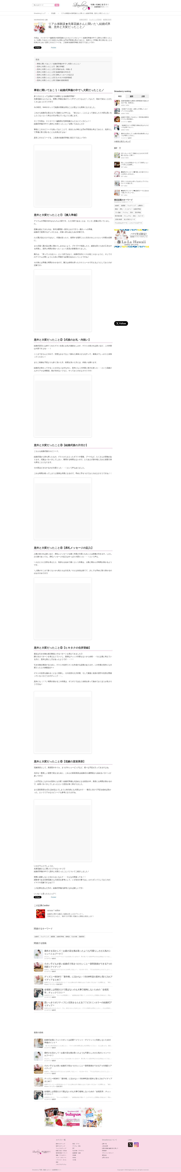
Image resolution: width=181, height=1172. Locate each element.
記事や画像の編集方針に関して (110, 1148)
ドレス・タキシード (61, 1157)
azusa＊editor (53, 910)
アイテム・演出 (76, 1146)
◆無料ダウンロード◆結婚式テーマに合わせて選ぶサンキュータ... (135, 191)
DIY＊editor (124, 167)
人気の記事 (105, 1146)
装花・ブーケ (75, 1143)
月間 (143, 96)
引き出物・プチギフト (78, 1150)
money (74, 1157)
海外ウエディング (60, 1146)
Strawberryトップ (39, 13)
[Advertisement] (73, 1022)
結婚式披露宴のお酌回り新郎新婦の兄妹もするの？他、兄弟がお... (135, 102)
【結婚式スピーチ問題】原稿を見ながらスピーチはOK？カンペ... (135, 126)
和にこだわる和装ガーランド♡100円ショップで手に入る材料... (134, 163)
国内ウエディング (60, 1143)
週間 (131, 96)
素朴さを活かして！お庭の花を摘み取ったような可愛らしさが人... (135, 134)
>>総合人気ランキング (122, 141)
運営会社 (104, 1155)
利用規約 (104, 1150)
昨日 (120, 96)
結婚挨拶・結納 (76, 1153)
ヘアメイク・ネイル (61, 1159)
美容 (57, 1162)
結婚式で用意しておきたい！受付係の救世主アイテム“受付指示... (135, 118)
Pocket (53, 48)
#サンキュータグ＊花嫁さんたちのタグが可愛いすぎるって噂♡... (134, 154)
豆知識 (53, 13)
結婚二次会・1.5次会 (61, 1150)
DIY (73, 1148)
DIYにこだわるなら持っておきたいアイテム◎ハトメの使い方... (134, 182)
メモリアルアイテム (61, 1164)
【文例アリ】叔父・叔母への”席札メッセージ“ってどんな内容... (134, 110)
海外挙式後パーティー (61, 1153)
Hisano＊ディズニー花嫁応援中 (53, 984)
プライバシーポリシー (108, 1153)
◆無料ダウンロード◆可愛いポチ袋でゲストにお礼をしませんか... (135, 173)
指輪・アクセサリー (61, 1155)
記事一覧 (104, 1143)
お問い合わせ (105, 1157)
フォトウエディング (61, 1148)
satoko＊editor (125, 105)
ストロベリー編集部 (50, 958)
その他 (74, 1159)
